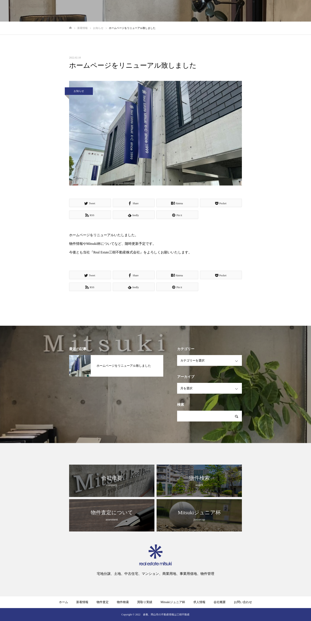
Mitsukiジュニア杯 (172, 602)
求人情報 (199, 602)
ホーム (63, 602)
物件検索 (123, 602)
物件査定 (103, 602)
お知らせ (79, 91)
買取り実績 (144, 602)
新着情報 (82, 602)
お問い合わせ (243, 602)
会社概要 (220, 602)
